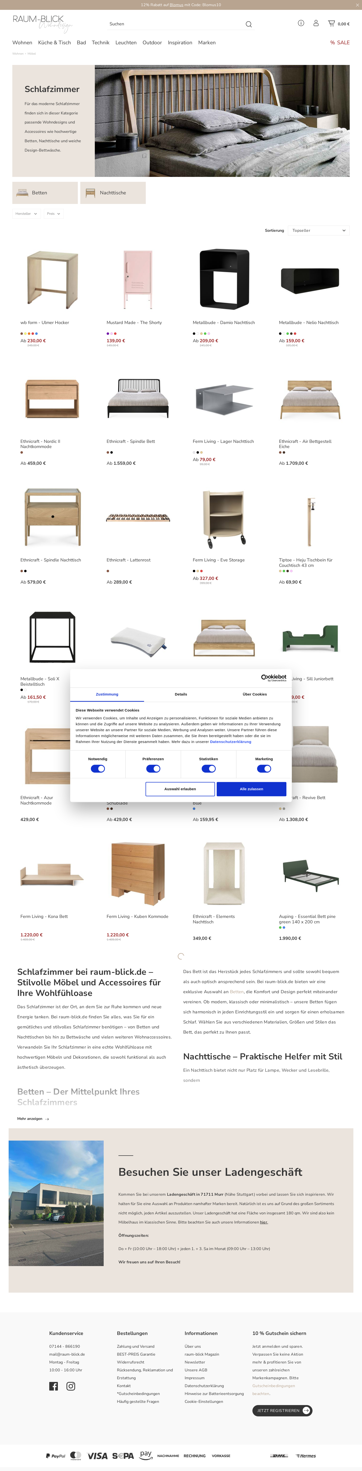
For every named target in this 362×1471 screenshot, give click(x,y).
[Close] (357, 5)
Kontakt (124, 1386)
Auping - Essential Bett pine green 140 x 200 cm (307, 919)
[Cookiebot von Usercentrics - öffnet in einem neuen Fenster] (264, 678)
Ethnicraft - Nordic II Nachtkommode (40, 444)
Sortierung (274, 230)
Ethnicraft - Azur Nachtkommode (36, 800)
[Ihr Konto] (316, 24)
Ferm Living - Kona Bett (44, 916)
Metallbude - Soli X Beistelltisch (39, 681)
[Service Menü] (301, 24)
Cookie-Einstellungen (204, 1402)
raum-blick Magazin (202, 1355)
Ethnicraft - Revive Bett (302, 798)
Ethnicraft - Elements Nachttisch (214, 919)
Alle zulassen (251, 789)
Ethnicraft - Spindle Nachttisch (50, 560)
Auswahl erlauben (180, 789)
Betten (237, 992)
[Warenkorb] (338, 25)
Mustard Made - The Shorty (134, 322)
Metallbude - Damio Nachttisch (224, 322)
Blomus (176, 5)
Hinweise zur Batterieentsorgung (214, 1394)
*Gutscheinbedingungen (138, 1394)
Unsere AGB (196, 1371)
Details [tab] (181, 694)
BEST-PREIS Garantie (136, 1355)
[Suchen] (175, 24)
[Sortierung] (319, 230)
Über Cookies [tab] (255, 694)
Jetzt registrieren (284, 1411)
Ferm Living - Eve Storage (219, 560)
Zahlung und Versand (135, 1347)
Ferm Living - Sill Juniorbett (306, 679)
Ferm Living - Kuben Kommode (137, 916)
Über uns (193, 1347)
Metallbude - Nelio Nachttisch (309, 322)
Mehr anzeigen (33, 1119)
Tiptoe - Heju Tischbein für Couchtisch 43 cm (305, 562)
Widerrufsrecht (130, 1363)
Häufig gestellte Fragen (138, 1402)
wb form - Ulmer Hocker (44, 322)
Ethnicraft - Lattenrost (128, 560)
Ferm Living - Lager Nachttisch (223, 441)
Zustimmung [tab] (107, 694)
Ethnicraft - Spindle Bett (131, 441)
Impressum (195, 1378)
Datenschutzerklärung (204, 1386)
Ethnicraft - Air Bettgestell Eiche (305, 444)
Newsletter (195, 1363)
